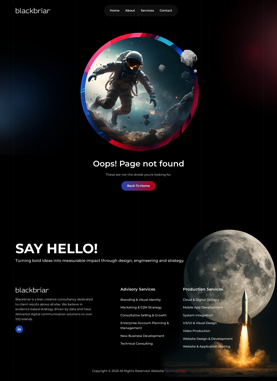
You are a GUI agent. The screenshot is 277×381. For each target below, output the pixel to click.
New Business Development (142, 336)
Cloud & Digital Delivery (201, 300)
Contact (166, 10)
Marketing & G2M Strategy (141, 307)
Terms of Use (175, 371)
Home (114, 10)
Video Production (196, 331)
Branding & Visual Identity (140, 300)
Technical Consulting (136, 343)
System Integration (198, 315)
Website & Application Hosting (206, 346)
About (130, 10)
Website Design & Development (208, 339)
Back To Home (138, 186)
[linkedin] (19, 329)
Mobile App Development (203, 307)
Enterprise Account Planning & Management (144, 325)
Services (147, 10)
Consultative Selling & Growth (143, 315)
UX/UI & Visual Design (200, 323)
